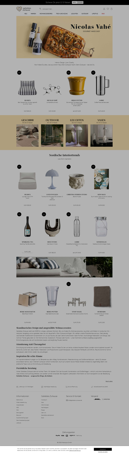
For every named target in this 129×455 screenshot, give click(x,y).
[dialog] (64, 450)
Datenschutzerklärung (74, 450)
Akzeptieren (103, 449)
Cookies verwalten (103, 451)
